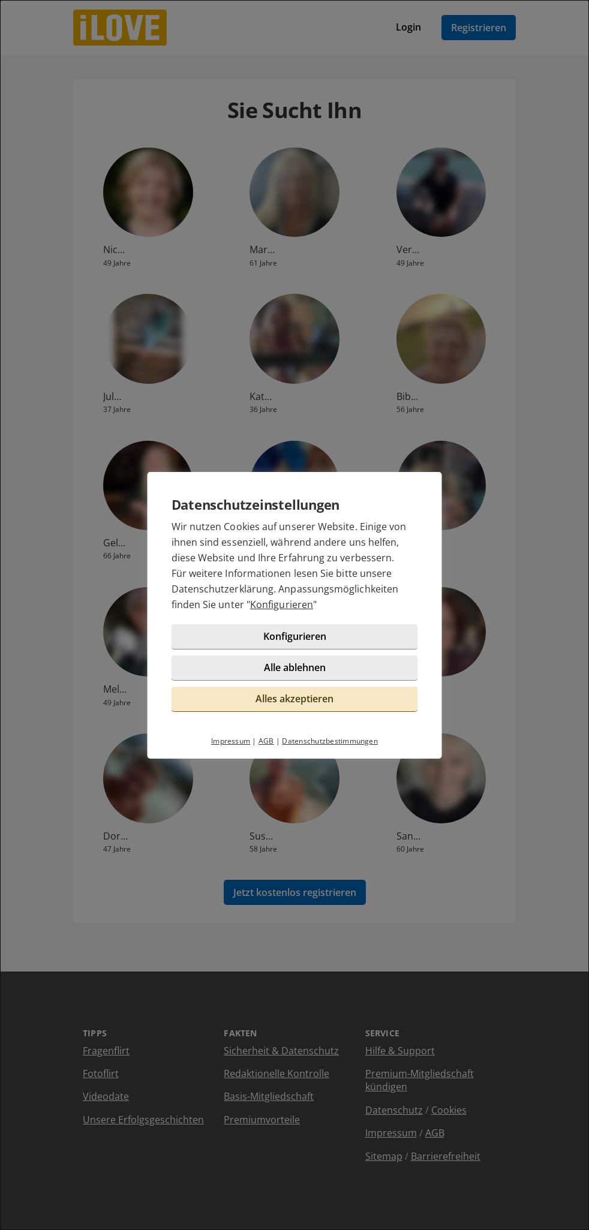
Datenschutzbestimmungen (330, 741)
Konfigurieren (281, 604)
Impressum (230, 741)
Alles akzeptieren (294, 698)
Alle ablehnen (295, 667)
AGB (266, 741)
